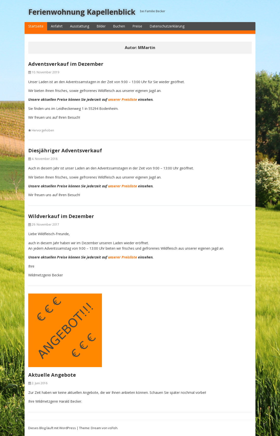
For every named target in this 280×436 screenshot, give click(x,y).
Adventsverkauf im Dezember (65, 64)
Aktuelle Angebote (52, 375)
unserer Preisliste (122, 99)
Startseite (35, 26)
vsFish (112, 428)
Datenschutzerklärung (167, 26)
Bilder (101, 26)
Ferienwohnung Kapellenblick (81, 12)
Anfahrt (57, 26)
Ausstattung (79, 26)
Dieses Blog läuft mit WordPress (52, 428)
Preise (137, 26)
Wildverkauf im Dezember (61, 216)
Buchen (119, 26)
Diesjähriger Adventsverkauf (65, 150)
